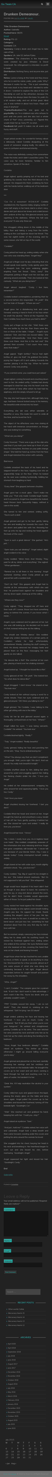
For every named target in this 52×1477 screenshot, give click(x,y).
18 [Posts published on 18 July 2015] (35, 1451)
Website (8, 1261)
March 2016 (12, 1396)
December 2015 (14, 1408)
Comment (9, 1209)
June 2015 (12, 1428)
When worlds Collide (16, 1309)
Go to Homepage (9, 1474)
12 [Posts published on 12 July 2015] (41, 1448)
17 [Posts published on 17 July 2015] (30, 1451)
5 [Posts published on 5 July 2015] (40, 1445)
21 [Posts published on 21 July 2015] (12, 1454)
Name (7, 1240)
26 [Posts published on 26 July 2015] (41, 1454)
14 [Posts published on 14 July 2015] (12, 1451)
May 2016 (11, 1392)
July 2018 (11, 1356)
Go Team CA (8, 4)
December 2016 (14, 1372)
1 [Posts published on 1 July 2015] (17, 1445)
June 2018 (12, 1360)
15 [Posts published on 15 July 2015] (18, 1451)
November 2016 (14, 1376)
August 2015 (12, 1420)
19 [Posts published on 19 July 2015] (41, 1451)
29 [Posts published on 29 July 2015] (18, 1457)
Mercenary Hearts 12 (16, 1325)
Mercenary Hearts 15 (16, 1313)
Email (7, 1251)
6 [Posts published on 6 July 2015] (6, 1448)
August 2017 (12, 1364)
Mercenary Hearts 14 (16, 1317)
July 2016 (11, 1388)
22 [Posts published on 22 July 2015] (18, 1454)
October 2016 (13, 1380)
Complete (14, 1184)
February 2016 (13, 1400)
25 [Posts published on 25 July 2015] (35, 1454)
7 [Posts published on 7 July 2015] (12, 1448)
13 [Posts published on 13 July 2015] (7, 1451)
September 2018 (14, 1352)
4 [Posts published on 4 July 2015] (34, 1445)
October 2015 (13, 1416)
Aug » (13, 1463)
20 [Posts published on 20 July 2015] (7, 1454)
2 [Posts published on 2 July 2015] (23, 1445)
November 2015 (14, 1412)
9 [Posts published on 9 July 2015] (23, 1448)
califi (30, 18)
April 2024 (12, 1348)
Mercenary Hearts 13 (16, 1321)
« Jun (8, 1463)
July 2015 (11, 1424)
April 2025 (12, 1344)
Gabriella (8, 1174)
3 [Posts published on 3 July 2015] (29, 1445)
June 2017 (12, 1368)
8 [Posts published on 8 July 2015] (17, 1448)
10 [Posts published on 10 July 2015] (30, 1448)
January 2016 (13, 1404)
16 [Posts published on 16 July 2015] (24, 1451)
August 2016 (12, 1384)
